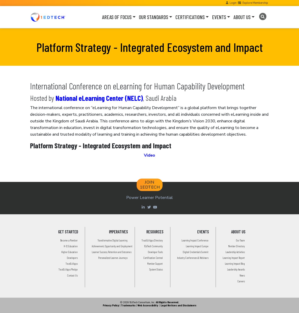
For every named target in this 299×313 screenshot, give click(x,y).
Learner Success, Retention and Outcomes (111, 252)
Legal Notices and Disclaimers (178, 305)
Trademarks (128, 305)
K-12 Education (70, 246)
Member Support (155, 263)
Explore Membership (255, 3)
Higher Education (69, 252)
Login (233, 3)
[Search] (262, 16)
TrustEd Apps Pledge (68, 269)
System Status (156, 269)
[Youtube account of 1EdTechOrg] (155, 207)
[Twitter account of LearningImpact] (149, 207)
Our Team (240, 240)
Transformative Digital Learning (112, 240)
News (242, 275)
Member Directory (236, 246)
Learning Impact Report (234, 257)
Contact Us (72, 275)
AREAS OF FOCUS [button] (117, 17)
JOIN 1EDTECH (150, 184)
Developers (72, 257)
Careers (241, 281)
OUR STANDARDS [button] (153, 17)
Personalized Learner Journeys (112, 257)
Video (149, 155)
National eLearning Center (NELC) (99, 98)
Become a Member (69, 240)
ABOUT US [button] (242, 17)
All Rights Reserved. (167, 302)
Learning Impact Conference (194, 240)
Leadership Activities (235, 252)
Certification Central (153, 257)
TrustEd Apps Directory (152, 240)
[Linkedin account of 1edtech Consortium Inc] (143, 207)
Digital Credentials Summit (195, 252)
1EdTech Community (153, 246)
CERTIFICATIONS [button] (190, 17)
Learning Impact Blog (235, 263)
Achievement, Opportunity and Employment (112, 246)
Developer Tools (155, 252)
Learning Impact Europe (197, 246)
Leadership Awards (236, 269)
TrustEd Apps (71, 263)
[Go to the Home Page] (48, 17)
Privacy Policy (111, 305)
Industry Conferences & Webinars (192, 257)
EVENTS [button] (219, 17)
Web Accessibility (147, 305)
